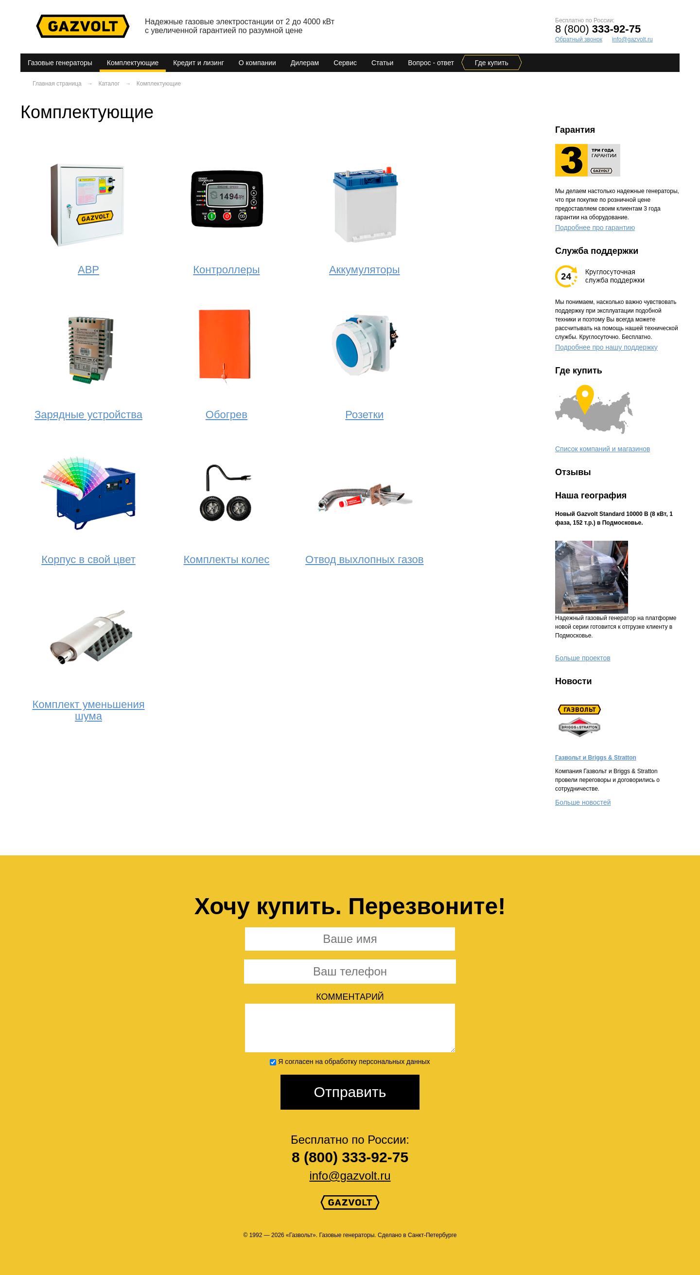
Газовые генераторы (60, 63)
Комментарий (350, 997)
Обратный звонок (578, 39)
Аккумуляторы (364, 270)
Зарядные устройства (88, 414)
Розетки (364, 414)
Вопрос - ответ (431, 63)
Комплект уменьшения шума (88, 710)
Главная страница (57, 83)
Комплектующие (133, 63)
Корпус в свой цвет (88, 559)
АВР (88, 270)
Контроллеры (226, 270)
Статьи (382, 63)
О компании (257, 63)
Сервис (345, 63)
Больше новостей (583, 802)
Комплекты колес (227, 559)
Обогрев (226, 414)
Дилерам (305, 63)
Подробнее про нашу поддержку (606, 347)
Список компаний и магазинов (602, 449)
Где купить (491, 63)
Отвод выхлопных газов (364, 559)
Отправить (350, 1092)
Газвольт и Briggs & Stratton (595, 757)
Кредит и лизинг (198, 63)
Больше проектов (583, 658)
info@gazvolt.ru (632, 39)
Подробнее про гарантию (595, 227)
